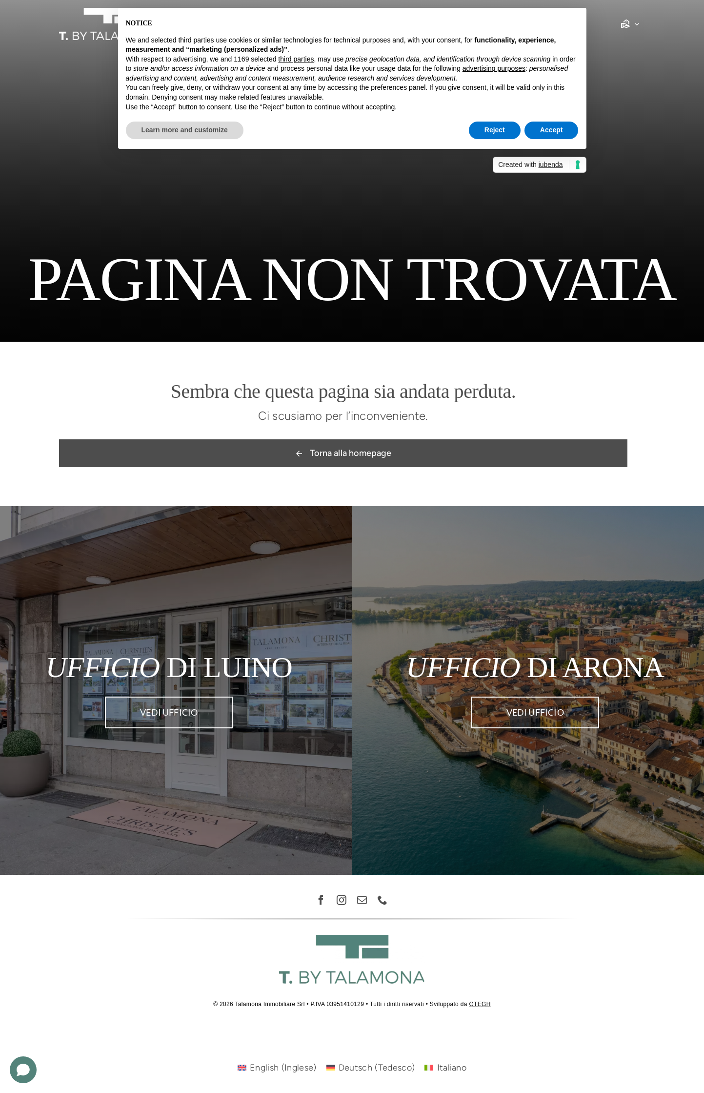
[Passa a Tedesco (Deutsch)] (371, 1067)
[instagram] (342, 900)
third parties (296, 59)
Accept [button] (551, 130)
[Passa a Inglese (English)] (277, 1067)
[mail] (362, 900)
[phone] (383, 900)
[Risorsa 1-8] (108, 12)
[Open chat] (23, 1069)
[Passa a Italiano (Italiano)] (445, 1067)
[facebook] (321, 900)
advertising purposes (494, 68)
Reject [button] (494, 130)
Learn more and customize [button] (184, 130)
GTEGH (479, 1004)
